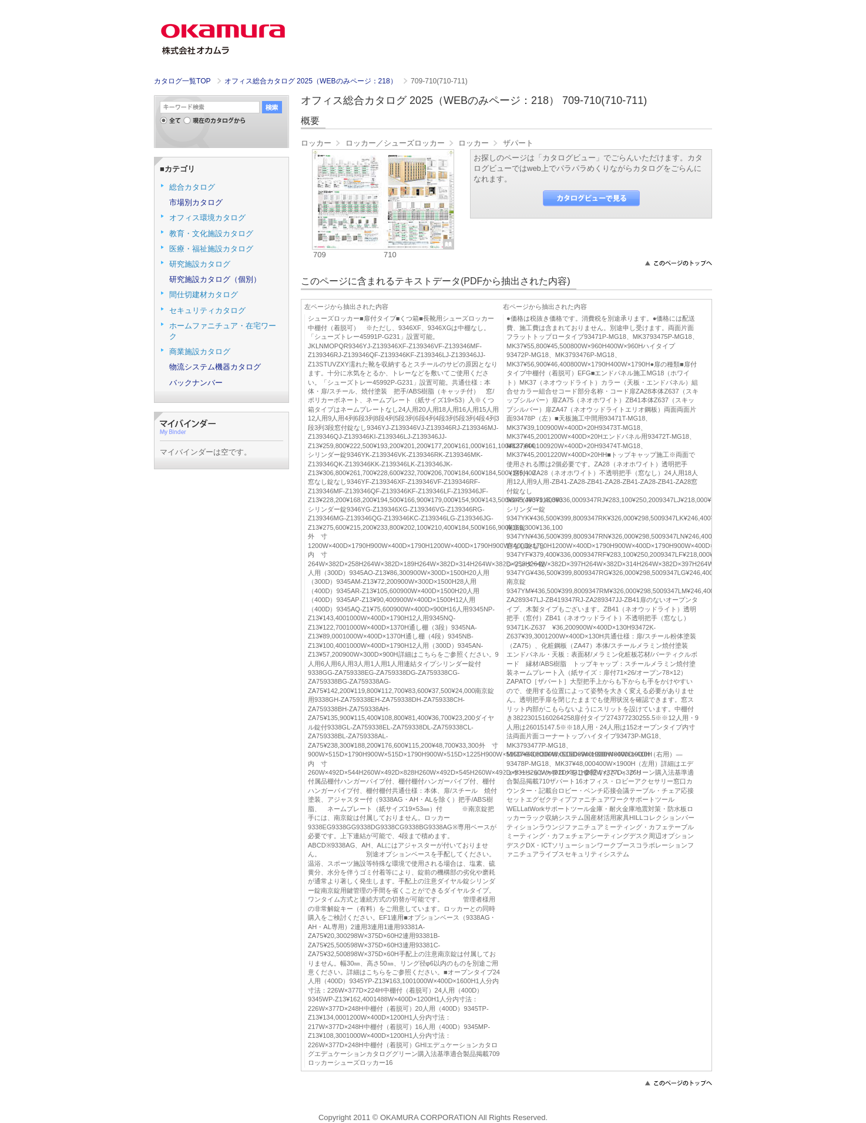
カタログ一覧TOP (182, 81)
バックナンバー (196, 382)
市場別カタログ (196, 202)
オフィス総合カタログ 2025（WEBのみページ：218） (311, 81)
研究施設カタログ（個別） (215, 279)
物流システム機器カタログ (215, 366)
